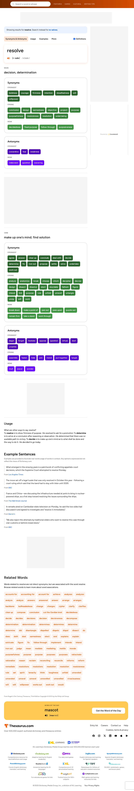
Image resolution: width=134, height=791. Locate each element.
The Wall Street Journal (18, 501)
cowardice (14, 151)
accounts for (11, 594)
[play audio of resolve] (8, 58)
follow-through (48, 127)
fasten (24, 358)
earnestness (38, 110)
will (74, 93)
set (14, 672)
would (61, 684)
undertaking (61, 116)
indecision (13, 163)
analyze (12, 281)
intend (12, 293)
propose (43, 264)
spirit (22, 672)
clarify (72, 606)
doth (16, 636)
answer (21, 258)
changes (51, 606)
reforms (70, 660)
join (41, 358)
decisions (31, 618)
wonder (30, 369)
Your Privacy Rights (91, 785)
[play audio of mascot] (46, 715)
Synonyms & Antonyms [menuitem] (16, 39)
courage (25, 93)
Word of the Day (52, 705)
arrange (65, 600)
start (74, 341)
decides (19, 618)
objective (52, 110)
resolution (47, 116)
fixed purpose (30, 127)
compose (21, 612)
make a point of (31, 310)
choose (46, 281)
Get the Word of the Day (108, 710)
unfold (48, 293)
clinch (56, 281)
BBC (10, 488)
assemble (13, 358)
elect (43, 287)
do (84, 630)
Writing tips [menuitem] (89, 4)
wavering (38, 163)
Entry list (94, 725)
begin (11, 341)
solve (63, 264)
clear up (32, 258)
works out (37, 684)
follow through (40, 642)
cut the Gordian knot (52, 612)
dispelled (44, 630)
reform (81, 660)
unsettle (12, 347)
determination (12, 624)
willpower (13, 99)
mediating (51, 648)
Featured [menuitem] (58, 4)
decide (68, 258)
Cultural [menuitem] (77, 4)
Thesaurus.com (5, 4)
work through (45, 316)
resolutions (24, 666)
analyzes (68, 594)
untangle (70, 293)
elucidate (54, 287)
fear (24, 151)
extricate (10, 642)
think (42, 672)
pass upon (57, 310)
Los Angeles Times (16, 474)
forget (21, 341)
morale (73, 648)
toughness (53, 672)
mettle (63, 648)
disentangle (31, 630)
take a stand (29, 316)
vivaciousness (73, 678)
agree (11, 258)
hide (33, 358)
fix (24, 264)
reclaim (32, 660)
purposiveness (65, 127)
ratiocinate (76, 654)
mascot (51, 710)
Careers (104, 725)
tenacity (32, 672)
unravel (58, 293)
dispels (56, 630)
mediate (38, 648)
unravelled (45, 678)
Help (126, 725)
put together (61, 358)
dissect (22, 287)
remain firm (14, 316)
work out (13, 270)
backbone (10, 606)
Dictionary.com (128, 4)
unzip (11, 299)
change (39, 606)
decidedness (14, 127)
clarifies (82, 606)
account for (44, 594)
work (27, 299)
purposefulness (16, 116)
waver (20, 369)
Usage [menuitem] (33, 39)
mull (11, 369)
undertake (74, 264)
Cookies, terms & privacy (117, 730)
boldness (13, 93)
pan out (45, 310)
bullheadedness (25, 606)
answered (43, 600)
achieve (56, 594)
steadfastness (63, 93)
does (8, 636)
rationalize (10, 660)
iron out (32, 264)
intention (48, 93)
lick (20, 293)
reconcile (58, 660)
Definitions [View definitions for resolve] (81, 39)
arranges (77, 600)
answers (31, 600)
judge (19, 648)
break (36, 281)
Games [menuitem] (67, 4)
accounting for (27, 594)
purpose (75, 110)
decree (78, 281)
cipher (62, 606)
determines (44, 624)
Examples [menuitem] (43, 39)
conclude (44, 258)
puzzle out (70, 310)
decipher (67, 281)
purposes (51, 654)
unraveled (76, 672)
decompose (71, 618)
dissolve (33, 287)
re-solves (53, 30)
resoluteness (33, 116)
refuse (65, 341)
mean (28, 648)
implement (56, 642)
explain (75, 636)
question (26, 163)
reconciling (45, 660)
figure (75, 287)
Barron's (12, 514)
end (55, 636)
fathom (65, 287)
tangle (74, 358)
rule (39, 293)
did (20, 630)
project (64, 110)
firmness (36, 93)
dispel (65, 630)
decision (43, 618)
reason (22, 660)
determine (13, 264)
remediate (10, 666)
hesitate (31, 341)
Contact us (116, 725)
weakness (34, 151)
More (54, 39)
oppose (42, 341)
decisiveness (56, 618)
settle (54, 264)
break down (14, 310)
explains (64, 636)
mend (49, 358)
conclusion (14, 110)
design (26, 110)
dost (24, 636)
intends (68, 642)
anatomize (24, 281)
